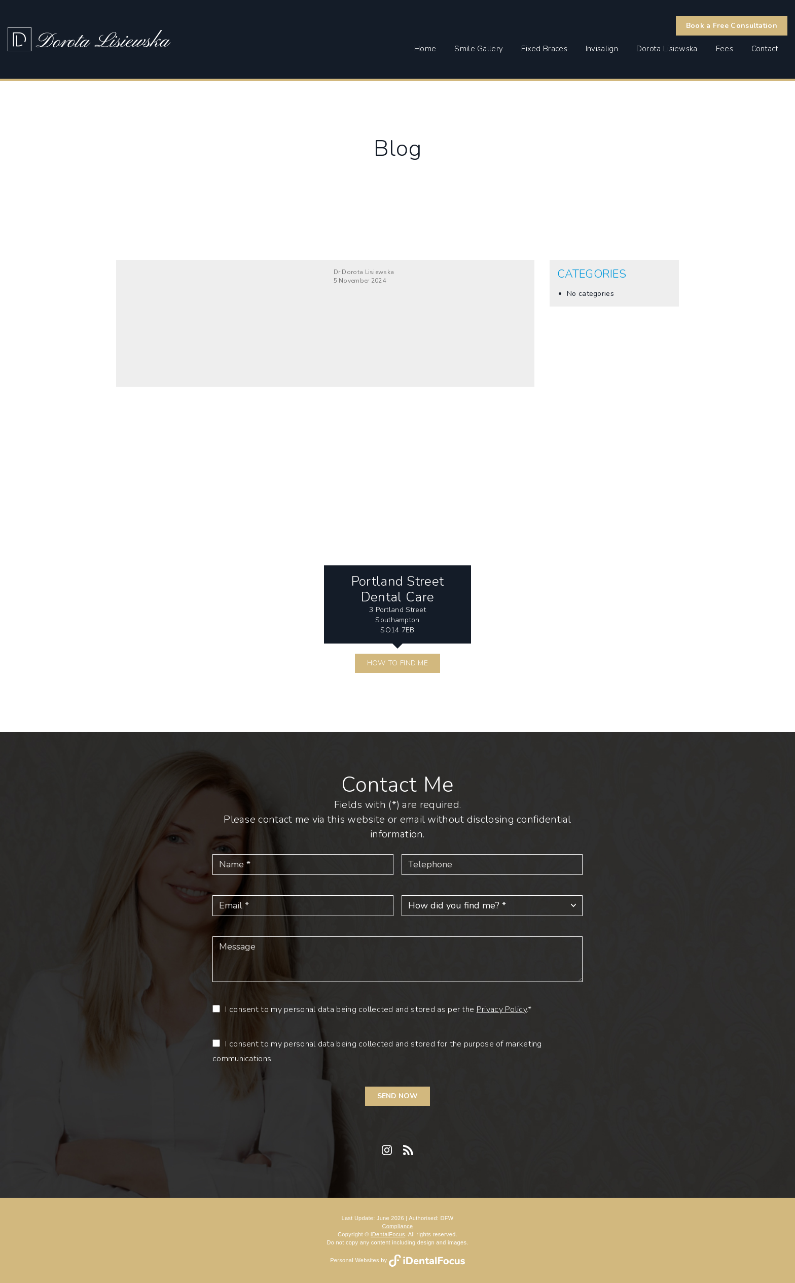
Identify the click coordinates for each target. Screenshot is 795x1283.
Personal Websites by (397, 1260)
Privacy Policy (502, 1009)
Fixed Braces (544, 49)
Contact (764, 49)
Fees (724, 49)
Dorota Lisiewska (667, 49)
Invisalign (602, 49)
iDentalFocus (388, 1234)
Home (425, 49)
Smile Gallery (478, 49)
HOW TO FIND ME (397, 663)
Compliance (397, 1226)
